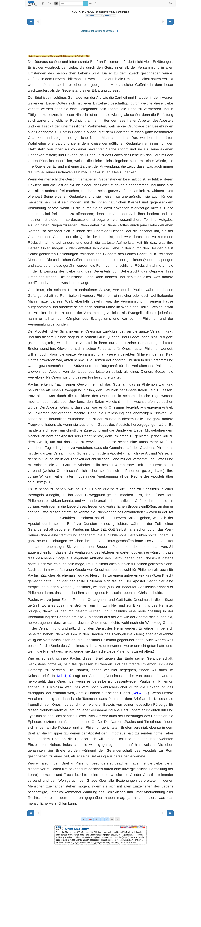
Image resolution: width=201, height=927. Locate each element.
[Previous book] (30, 22)
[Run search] (85, 3)
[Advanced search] (102, 819)
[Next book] (170, 22)
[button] (43, 3)
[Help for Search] (96, 3)
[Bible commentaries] (84, 819)
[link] (107, 819)
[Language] (90, 819)
